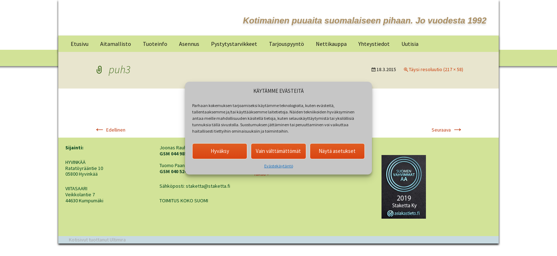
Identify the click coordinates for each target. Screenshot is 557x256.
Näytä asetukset (337, 151)
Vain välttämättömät (278, 151)
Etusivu (79, 43)
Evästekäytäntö (278, 165)
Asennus (189, 43)
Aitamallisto (115, 43)
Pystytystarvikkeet (234, 43)
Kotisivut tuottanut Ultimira (97, 239)
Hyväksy (220, 151)
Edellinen (109, 130)
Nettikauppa (331, 43)
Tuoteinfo (155, 43)
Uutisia (409, 43)
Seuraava (447, 130)
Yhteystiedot (374, 43)
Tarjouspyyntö (286, 43)
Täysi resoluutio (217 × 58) (436, 69)
